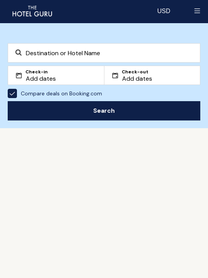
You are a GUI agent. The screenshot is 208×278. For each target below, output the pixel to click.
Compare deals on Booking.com (55, 93)
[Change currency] (163, 11)
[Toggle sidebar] (197, 11)
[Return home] (32, 11)
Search (104, 111)
